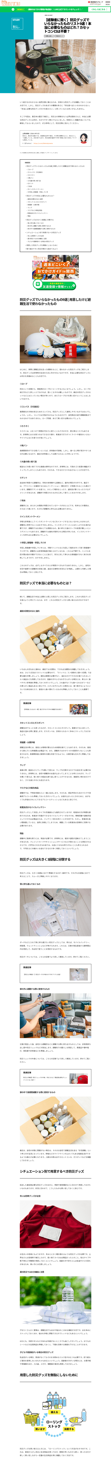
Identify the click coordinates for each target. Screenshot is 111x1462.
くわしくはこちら (98, 9)
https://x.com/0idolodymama (43, 143)
